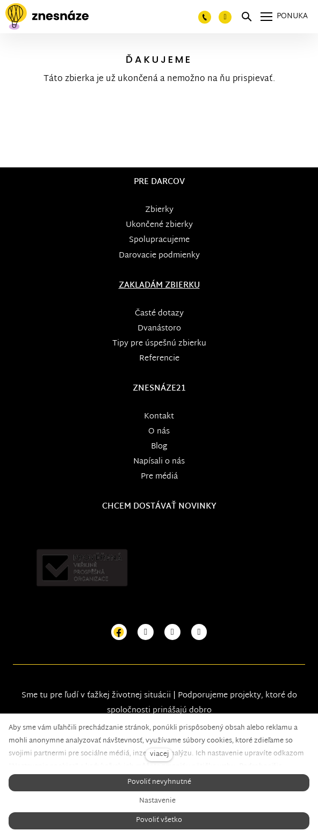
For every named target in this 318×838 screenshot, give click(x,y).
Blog (159, 446)
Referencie (159, 358)
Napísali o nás (159, 461)
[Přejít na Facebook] (119, 632)
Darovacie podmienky (159, 255)
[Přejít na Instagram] (146, 632)
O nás (159, 431)
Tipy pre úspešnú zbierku (159, 343)
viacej (159, 754)
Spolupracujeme (159, 240)
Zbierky (159, 210)
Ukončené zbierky (159, 225)
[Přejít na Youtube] (172, 632)
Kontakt (159, 416)
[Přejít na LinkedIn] (199, 632)
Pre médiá (159, 476)
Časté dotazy (159, 313)
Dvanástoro (159, 328)
